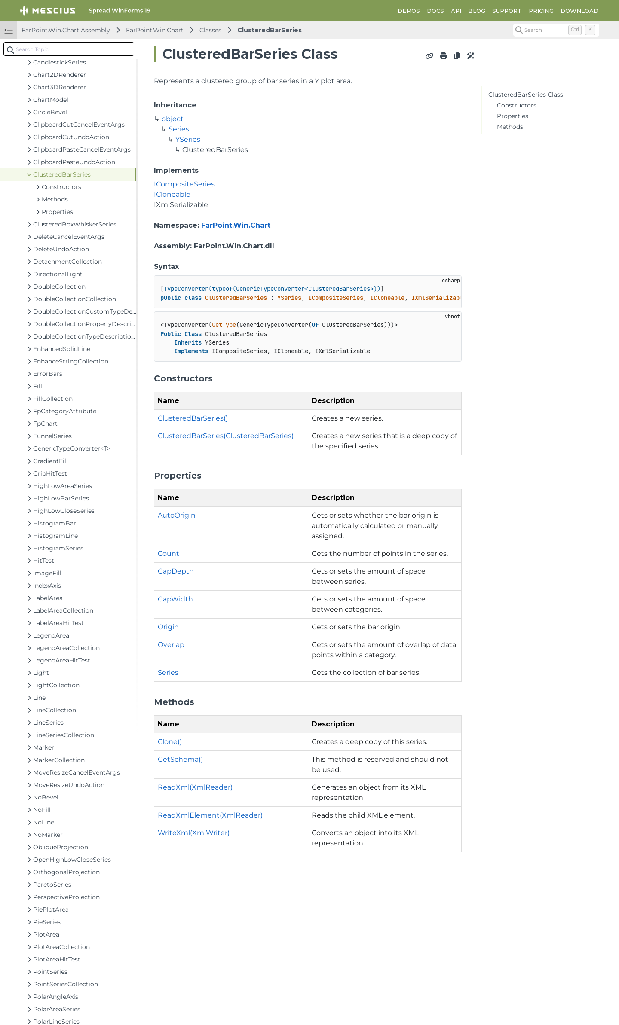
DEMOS (409, 10)
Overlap (171, 645)
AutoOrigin (177, 515)
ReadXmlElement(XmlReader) (210, 815)
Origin (168, 627)
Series (179, 129)
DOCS (435, 10)
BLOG (476, 10)
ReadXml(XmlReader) (195, 787)
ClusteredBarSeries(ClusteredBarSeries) (226, 436)
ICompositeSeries (184, 184)
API (456, 10)
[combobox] (68, 49)
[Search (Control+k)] (556, 30)
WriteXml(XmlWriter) (194, 833)
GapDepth (176, 571)
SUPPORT (507, 10)
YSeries (187, 139)
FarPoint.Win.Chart (155, 30)
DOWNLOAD (579, 10)
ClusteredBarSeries (269, 30)
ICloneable (172, 194)
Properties (512, 116)
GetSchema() (180, 759)
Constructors (516, 105)
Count (168, 553)
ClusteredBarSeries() (193, 418)
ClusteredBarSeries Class (525, 94)
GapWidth (175, 599)
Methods (510, 127)
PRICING (541, 10)
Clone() (170, 742)
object (173, 119)
